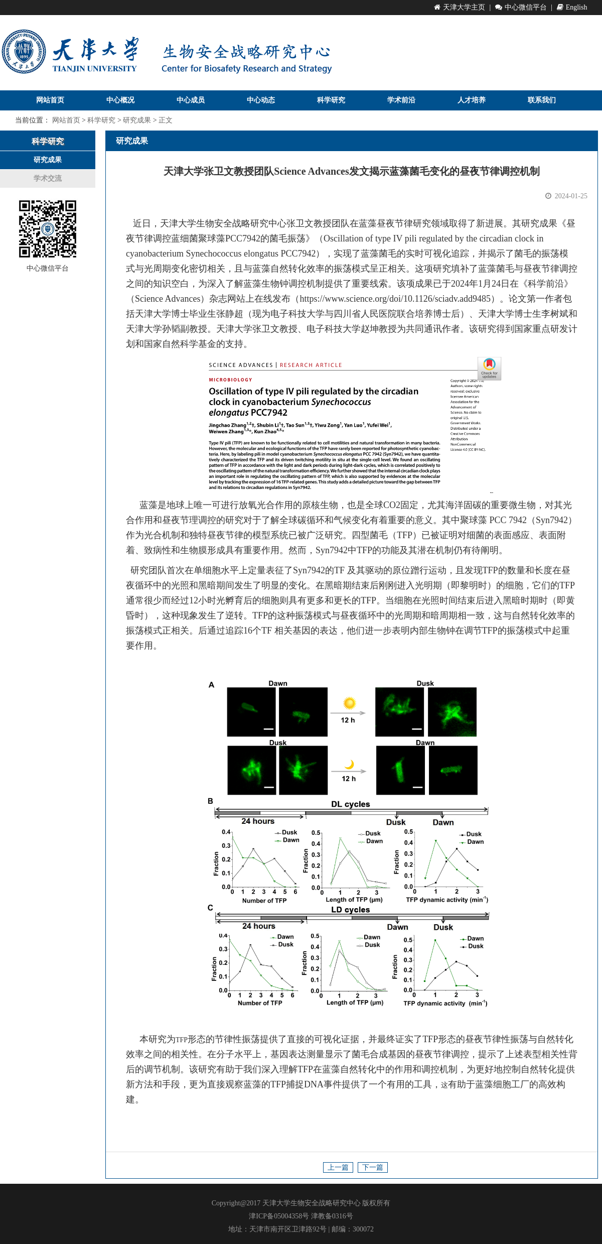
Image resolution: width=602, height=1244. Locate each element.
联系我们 (542, 100)
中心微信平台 (521, 7)
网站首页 (50, 100)
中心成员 (191, 100)
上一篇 (338, 1167)
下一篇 (372, 1167)
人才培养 (472, 100)
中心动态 (261, 100)
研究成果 (137, 120)
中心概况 (120, 100)
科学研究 (331, 100)
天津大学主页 (459, 7)
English (572, 7)
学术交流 (48, 178)
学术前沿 (401, 100)
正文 (166, 120)
